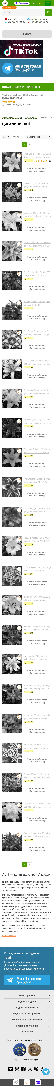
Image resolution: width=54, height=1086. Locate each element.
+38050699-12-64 (16, 19)
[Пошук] (48, 12)
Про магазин (27, 1031)
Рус (33, 3)
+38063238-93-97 (39, 19)
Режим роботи (27, 995)
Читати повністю (9, 936)
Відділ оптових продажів (27, 1013)
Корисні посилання (27, 1026)
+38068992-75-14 (16, 22)
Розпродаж (23, 3)
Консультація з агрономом (27, 1019)
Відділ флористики (27, 1007)
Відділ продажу (27, 1001)
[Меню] (48, 3)
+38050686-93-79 (39, 22)
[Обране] (27, 1082)
